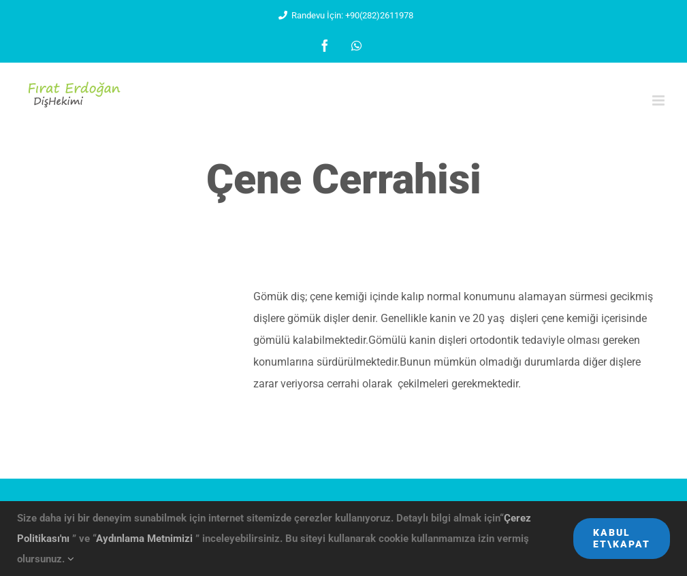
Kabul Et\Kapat (621, 538)
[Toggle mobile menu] (659, 100)
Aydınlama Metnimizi (145, 538)
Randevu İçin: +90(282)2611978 (343, 15)
